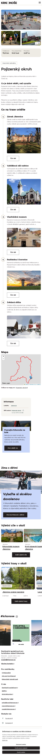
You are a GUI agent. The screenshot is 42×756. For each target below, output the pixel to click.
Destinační (10, 687)
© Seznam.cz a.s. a (34, 384)
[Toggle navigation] (39, 2)
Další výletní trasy (21, 601)
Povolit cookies (21, 752)
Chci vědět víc (13, 448)
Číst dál (13, 158)
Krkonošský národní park (10, 679)
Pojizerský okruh (16, 410)
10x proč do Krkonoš (9, 676)
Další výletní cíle (21, 555)
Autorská (7, 694)
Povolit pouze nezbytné (21, 748)
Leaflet (26, 384)
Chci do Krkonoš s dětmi (15, 515)
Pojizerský (22, 388)
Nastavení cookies (21, 744)
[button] (31, 377)
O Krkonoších (6, 673)
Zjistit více (4, 740)
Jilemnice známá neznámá (13, 592)
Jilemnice (14, 405)
